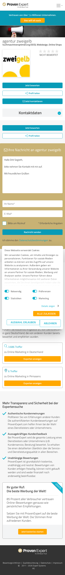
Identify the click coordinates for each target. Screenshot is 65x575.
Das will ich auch (32, 20)
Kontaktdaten (40, 112)
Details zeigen (48, 306)
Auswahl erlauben (23, 322)
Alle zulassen (46, 313)
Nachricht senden (32, 232)
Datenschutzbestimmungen (33, 240)
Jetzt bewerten (32, 85)
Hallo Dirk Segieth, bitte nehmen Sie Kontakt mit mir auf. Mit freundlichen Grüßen (32, 174)
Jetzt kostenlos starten (32, 531)
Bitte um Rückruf (16, 223)
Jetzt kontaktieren (33, 101)
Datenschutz (46, 562)
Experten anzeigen (33, 358)
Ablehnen (50, 323)
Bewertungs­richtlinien (11, 562)
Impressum (57, 562)
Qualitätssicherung (30, 562)
